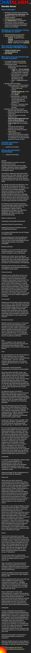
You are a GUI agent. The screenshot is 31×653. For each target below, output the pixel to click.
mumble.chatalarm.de (11, 52)
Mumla (27, 41)
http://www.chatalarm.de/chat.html (11, 647)
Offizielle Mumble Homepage (13, 19)
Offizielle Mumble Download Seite (14, 34)
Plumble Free (22, 63)
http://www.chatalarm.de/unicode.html (12, 649)
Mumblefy (26, 42)
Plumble (10, 39)
